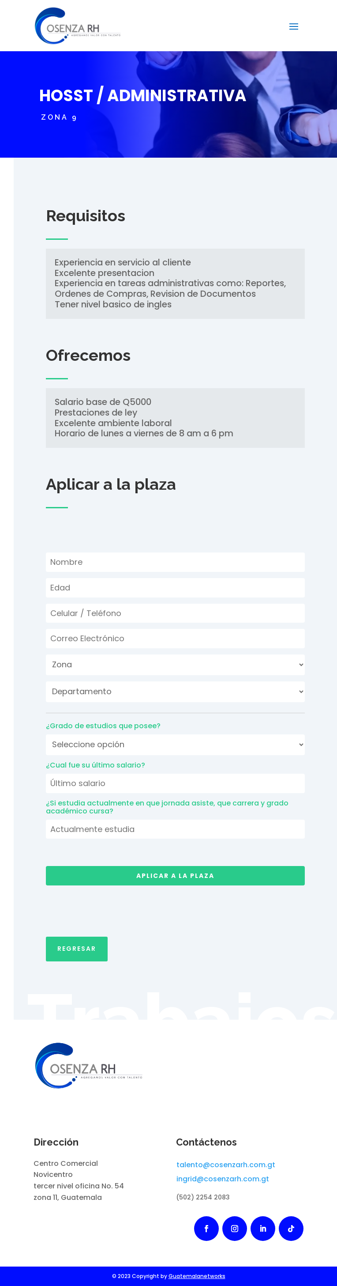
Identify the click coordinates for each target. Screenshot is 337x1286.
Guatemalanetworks (196, 1276)
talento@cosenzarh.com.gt (225, 1165)
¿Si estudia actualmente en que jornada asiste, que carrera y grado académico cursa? (167, 807)
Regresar (76, 940)
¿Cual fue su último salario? (95, 765)
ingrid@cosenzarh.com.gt (222, 1179)
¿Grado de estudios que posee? (103, 726)
